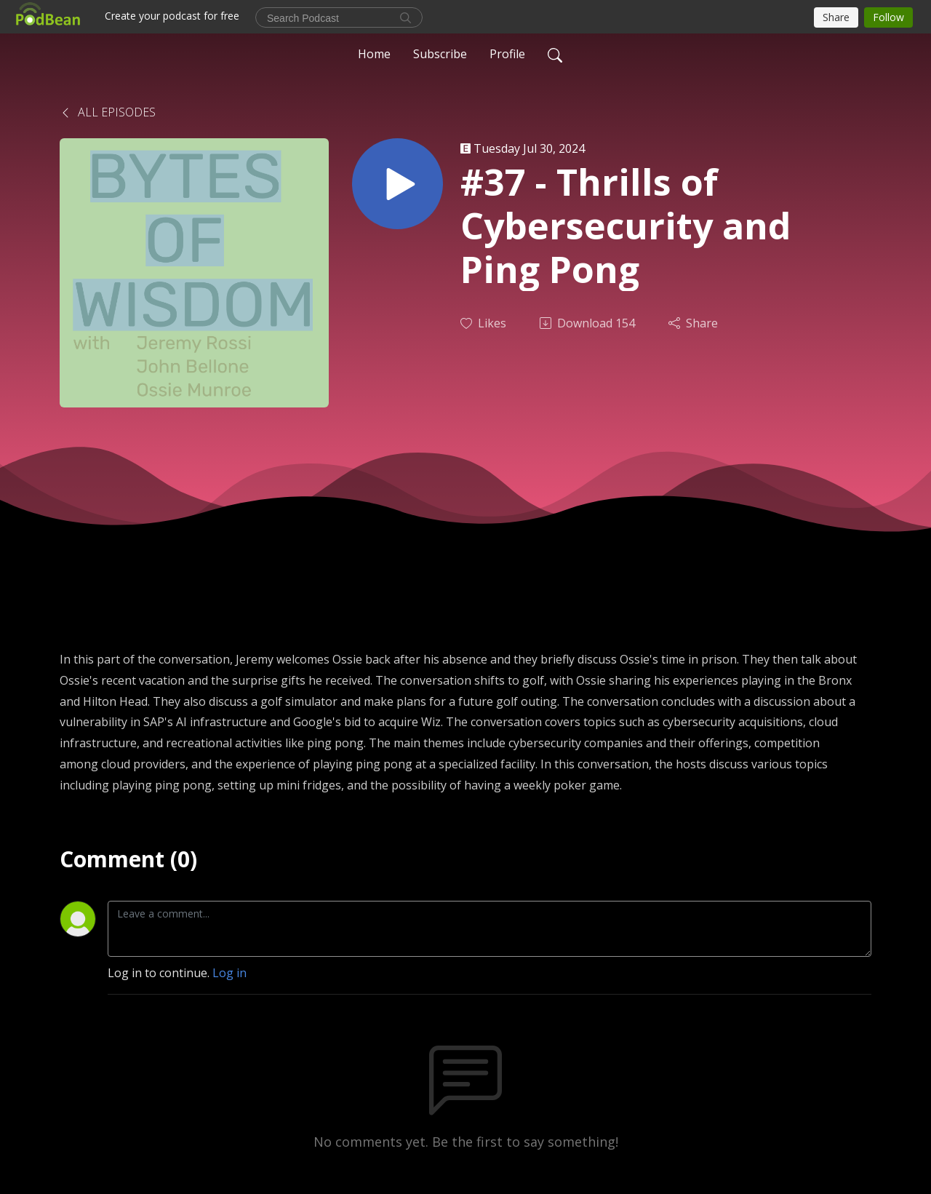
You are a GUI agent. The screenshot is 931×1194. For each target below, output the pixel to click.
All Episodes (108, 112)
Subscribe (440, 54)
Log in (229, 973)
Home (374, 54)
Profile (507, 54)
